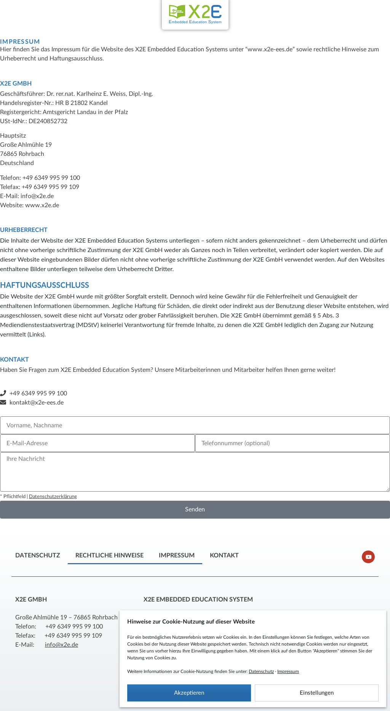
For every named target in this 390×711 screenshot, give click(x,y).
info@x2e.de (61, 645)
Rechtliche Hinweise (109, 555)
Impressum (288, 671)
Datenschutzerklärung (53, 496)
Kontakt (224, 555)
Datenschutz (261, 671)
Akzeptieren (189, 693)
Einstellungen (317, 693)
